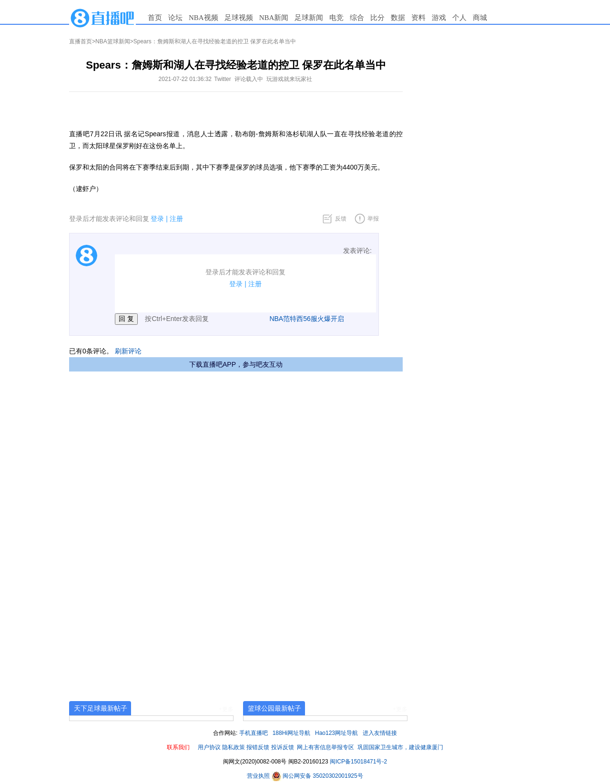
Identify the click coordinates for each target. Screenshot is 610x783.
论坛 (175, 17)
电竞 (336, 17)
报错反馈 (257, 747)
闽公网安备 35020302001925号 (317, 776)
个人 (459, 17)
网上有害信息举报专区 (325, 747)
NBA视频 (203, 17)
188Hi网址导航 (291, 733)
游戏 (439, 17)
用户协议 (209, 747)
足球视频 (238, 17)
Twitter (222, 79)
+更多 (226, 709)
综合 (357, 17)
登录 (157, 218)
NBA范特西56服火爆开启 (306, 318)
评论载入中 (248, 79)
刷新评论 (128, 351)
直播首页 (80, 41)
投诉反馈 (282, 747)
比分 (377, 17)
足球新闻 (309, 17)
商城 (480, 17)
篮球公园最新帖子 (274, 708)
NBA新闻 (274, 17)
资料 (418, 17)
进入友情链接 (380, 733)
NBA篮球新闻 (112, 41)
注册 (176, 218)
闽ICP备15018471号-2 (358, 761)
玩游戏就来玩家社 (289, 79)
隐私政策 (233, 747)
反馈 (340, 218)
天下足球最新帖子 (100, 708)
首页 (155, 17)
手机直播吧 (253, 733)
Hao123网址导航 (336, 733)
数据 (398, 17)
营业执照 (259, 776)
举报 (373, 218)
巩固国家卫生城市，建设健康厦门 (400, 747)
